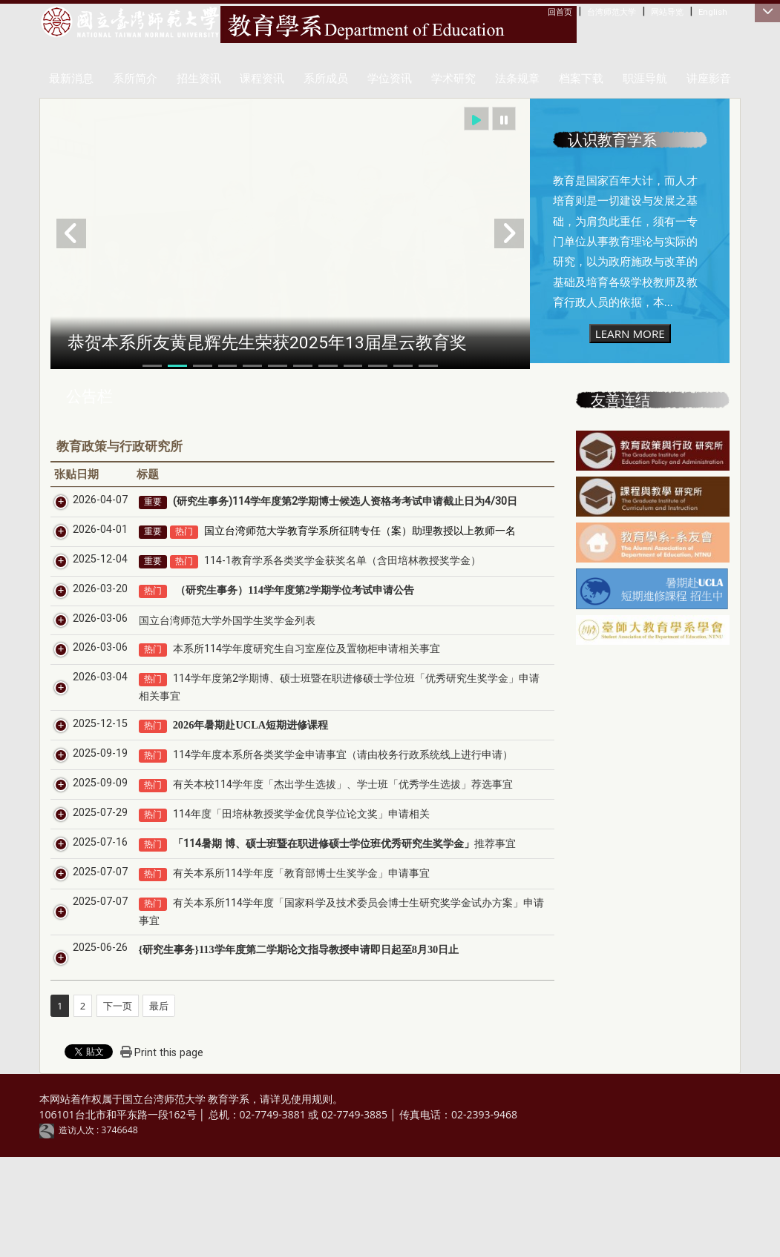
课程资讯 (262, 78)
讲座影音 (708, 78)
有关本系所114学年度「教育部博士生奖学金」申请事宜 (284, 974)
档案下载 (581, 78)
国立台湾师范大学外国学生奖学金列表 (210, 670)
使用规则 (311, 1200)
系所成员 (326, 78)
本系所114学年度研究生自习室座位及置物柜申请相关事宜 (289, 699)
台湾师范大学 (611, 12)
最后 (158, 1105)
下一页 (117, 1105)
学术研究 (453, 78)
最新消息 (71, 78)
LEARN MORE (630, 333)
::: (551, 11)
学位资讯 (389, 78)
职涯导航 (645, 78)
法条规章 (517, 78)
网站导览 (667, 12)
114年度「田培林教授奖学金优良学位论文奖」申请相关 (284, 898)
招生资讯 (199, 78)
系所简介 (135, 78)
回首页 (560, 12)
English (712, 12)
